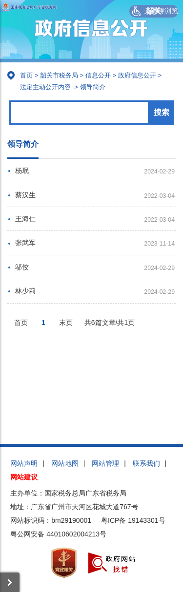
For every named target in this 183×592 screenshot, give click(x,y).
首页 (26, 75)
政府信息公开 (137, 75)
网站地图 (65, 463)
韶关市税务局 (59, 75)
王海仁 (25, 219)
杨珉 (22, 170)
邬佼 (22, 267)
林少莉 (25, 291)
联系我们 (146, 463)
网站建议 (24, 477)
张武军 (25, 243)
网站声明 (24, 463)
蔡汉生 (25, 195)
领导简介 (92, 87)
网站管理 (105, 463)
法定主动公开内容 (45, 87)
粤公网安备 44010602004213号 (58, 534)
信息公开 (98, 75)
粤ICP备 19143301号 (133, 520)
